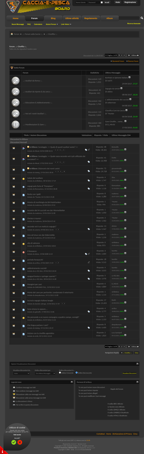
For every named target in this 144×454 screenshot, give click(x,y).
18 (105, 259)
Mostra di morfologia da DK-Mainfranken (44, 202)
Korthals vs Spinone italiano (116, 77)
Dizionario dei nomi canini (49, 168)
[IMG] (116, 410)
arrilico (37, 263)
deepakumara (40, 295)
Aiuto (118, 2)
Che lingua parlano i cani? (37, 325)
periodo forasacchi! (35, 260)
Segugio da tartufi (112, 88)
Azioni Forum (51, 24)
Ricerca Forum (133, 61)
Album (109, 18)
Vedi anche (17, 435)
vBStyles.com (90, 448)
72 (105, 168)
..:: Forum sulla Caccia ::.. (32, 34)
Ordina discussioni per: (43, 370)
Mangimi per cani (34, 284)
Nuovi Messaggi (18, 24)
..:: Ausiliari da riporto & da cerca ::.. (37, 91)
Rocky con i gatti (33, 194)
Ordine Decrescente (84, 373)
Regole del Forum (117, 389)
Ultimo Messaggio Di (121, 135)
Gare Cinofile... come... (114, 121)
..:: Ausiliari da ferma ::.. (32, 80)
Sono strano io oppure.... (37, 309)
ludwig (37, 173)
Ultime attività (72, 18)
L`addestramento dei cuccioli (117, 99)
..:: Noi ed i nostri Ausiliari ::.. (35, 113)
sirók (36, 336)
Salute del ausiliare (35, 178)
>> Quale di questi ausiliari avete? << (63, 147)
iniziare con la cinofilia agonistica (40, 333)
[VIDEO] (116, 413)
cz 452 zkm (39, 271)
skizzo (37, 254)
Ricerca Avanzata (133, 23)
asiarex (37, 230)
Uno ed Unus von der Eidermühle (41, 235)
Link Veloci (65, 24)
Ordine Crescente (66, 373)
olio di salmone (33, 243)
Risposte (97, 135)
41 (105, 158)
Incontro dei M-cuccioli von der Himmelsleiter (46, 210)
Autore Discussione (39, 135)
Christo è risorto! (34, 218)
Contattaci (101, 434)
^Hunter (38, 197)
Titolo (26, 135)
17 (105, 300)
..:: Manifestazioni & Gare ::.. (34, 124)
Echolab (77, 450)
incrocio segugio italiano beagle (40, 300)
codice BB (112, 404)
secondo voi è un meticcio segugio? (41, 226)
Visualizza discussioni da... (22, 370)
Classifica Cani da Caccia (115, 110)
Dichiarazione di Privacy (122, 434)
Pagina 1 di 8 (112, 55)
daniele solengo (40, 304)
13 (105, 226)
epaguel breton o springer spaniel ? (41, 276)
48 (105, 147)
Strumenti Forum (118, 61)
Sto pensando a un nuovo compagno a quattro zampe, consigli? (53, 317)
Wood (37, 151)
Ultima (135, 55)
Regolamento (90, 18)
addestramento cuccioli (36, 268)
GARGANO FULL (40, 287)
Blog (53, 18)
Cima (136, 353)
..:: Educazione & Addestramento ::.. (37, 102)
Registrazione (130, 2)
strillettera (38, 181)
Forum (34, 18)
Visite (105, 135)
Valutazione (87, 135)
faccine (112, 407)
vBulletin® (74, 444)
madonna (38, 205)
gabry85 (38, 312)
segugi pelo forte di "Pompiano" (40, 186)
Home (16, 18)
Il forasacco (32, 251)
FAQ (29, 24)
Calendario (38, 24)
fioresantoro (39, 189)
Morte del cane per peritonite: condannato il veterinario (50, 292)
